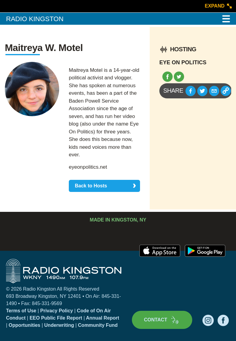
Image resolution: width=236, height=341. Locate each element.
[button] (190, 91)
